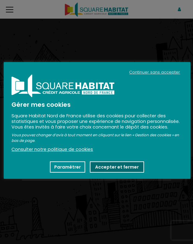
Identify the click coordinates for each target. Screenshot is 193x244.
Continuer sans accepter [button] (154, 72)
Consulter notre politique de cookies (52, 149)
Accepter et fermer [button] (117, 167)
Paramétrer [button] (67, 167)
